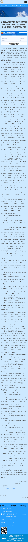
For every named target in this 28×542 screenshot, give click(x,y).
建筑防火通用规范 (10, 488)
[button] (25, 2)
